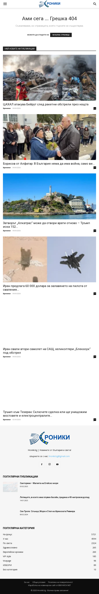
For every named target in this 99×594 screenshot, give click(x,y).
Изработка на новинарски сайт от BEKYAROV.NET (49, 585)
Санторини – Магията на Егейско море (39, 483)
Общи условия (38, 582)
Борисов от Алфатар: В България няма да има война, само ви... (49, 163)
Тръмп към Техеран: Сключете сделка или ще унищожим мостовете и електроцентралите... (45, 413)
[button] (5, 4)
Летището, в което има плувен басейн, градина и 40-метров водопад (54, 497)
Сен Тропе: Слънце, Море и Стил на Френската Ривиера (47, 511)
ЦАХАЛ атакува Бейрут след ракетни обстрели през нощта (45, 104)
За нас (27, 582)
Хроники (7, 108)
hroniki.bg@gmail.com (59, 456)
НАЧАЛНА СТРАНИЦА (61, 35)
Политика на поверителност (60, 582)
